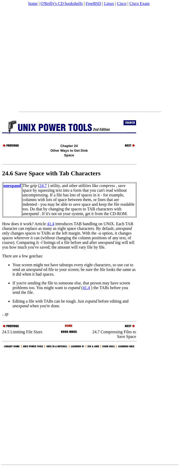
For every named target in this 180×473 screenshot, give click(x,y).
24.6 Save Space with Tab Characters (51, 173)
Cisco (121, 3)
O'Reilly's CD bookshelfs (62, 3)
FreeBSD (93, 3)
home (33, 3)
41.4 (50, 224)
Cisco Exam (139, 3)
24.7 (43, 185)
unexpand (12, 185)
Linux (109, 3)
